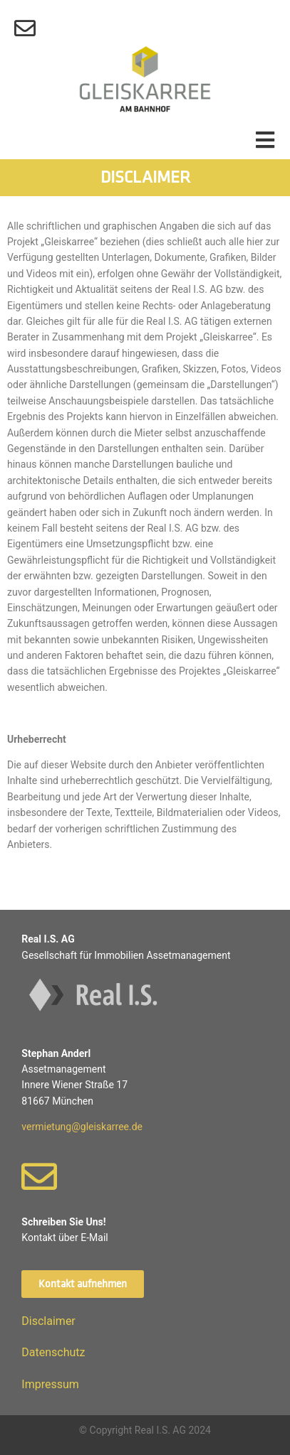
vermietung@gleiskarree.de (82, 1126)
